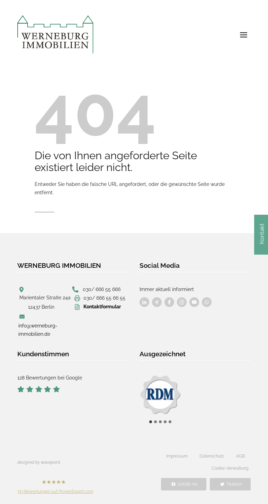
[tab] (150, 421)
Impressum (177, 456)
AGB (240, 456)
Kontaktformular (102, 306)
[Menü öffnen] (243, 34)
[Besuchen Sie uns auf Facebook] (144, 302)
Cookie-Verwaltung (230, 468)
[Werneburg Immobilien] (55, 34)
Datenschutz (211, 456)
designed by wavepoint (38, 462)
